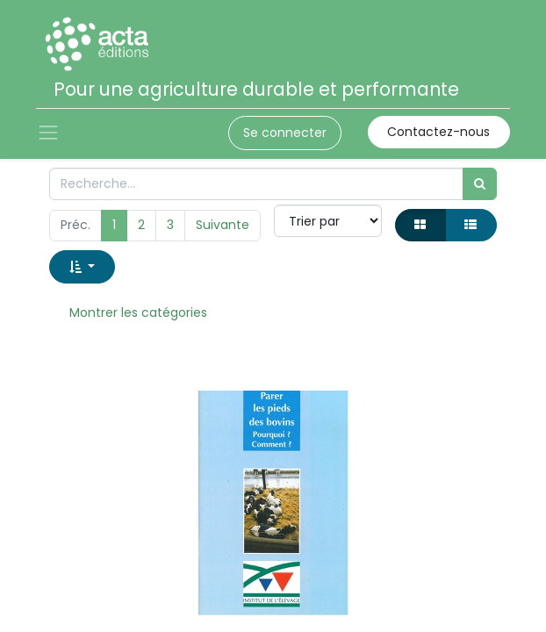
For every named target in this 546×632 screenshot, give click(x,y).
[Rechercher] (480, 184)
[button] (82, 266)
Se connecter (285, 132)
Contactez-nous (438, 131)
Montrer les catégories (138, 312)
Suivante (222, 224)
